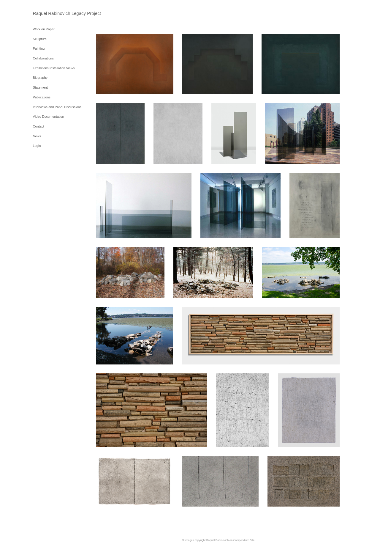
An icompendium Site (241, 540)
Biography (40, 77)
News (37, 136)
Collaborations (43, 58)
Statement (40, 87)
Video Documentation (48, 116)
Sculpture (40, 39)
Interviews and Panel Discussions (57, 107)
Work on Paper (44, 29)
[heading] (48, 13)
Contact (38, 126)
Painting (39, 48)
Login (37, 145)
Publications (41, 97)
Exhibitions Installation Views (54, 68)
